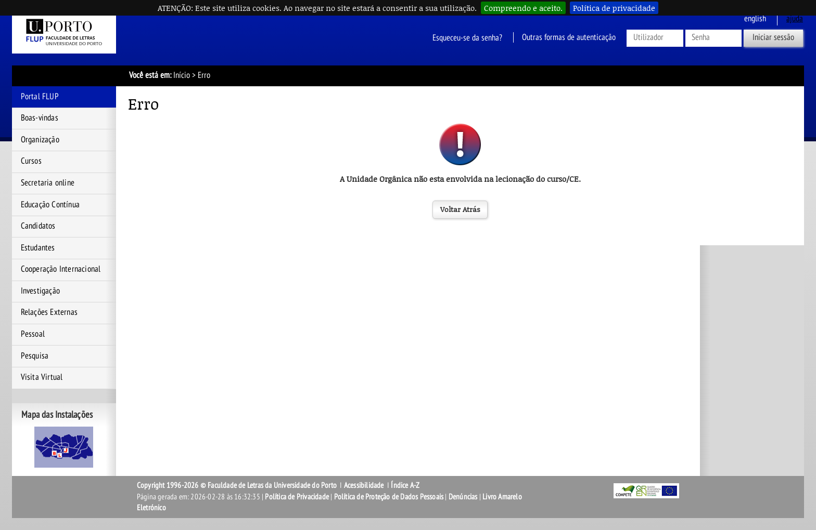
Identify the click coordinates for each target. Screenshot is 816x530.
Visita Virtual (42, 377)
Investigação (40, 291)
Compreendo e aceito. (523, 8)
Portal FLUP (40, 96)
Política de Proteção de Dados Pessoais (389, 496)
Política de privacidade (614, 8)
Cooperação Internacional (61, 269)
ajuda (794, 19)
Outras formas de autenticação (569, 37)
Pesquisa (35, 356)
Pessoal (33, 334)
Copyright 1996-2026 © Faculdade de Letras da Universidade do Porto (237, 485)
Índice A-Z (405, 485)
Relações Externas (49, 312)
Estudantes (38, 248)
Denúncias (463, 496)
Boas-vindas (39, 118)
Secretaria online (47, 183)
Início (181, 75)
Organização (40, 140)
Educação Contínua (50, 205)
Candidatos (38, 226)
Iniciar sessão (773, 37)
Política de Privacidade (297, 496)
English (755, 19)
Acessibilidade (364, 485)
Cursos (31, 161)
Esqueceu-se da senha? (467, 37)
